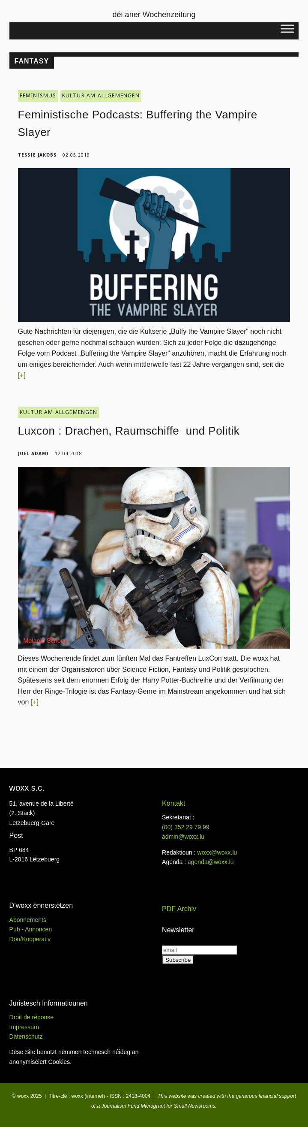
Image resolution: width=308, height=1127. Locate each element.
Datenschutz (26, 1036)
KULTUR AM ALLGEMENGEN (101, 95)
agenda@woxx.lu (211, 861)
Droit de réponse (31, 1017)
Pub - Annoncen (30, 929)
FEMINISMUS (38, 95)
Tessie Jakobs (37, 155)
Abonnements (27, 919)
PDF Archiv (179, 908)
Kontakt (173, 803)
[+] (22, 375)
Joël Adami (33, 453)
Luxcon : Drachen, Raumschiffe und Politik (130, 430)
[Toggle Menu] (287, 28)
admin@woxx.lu (183, 836)
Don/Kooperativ (30, 939)
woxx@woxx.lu (217, 852)
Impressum (24, 1027)
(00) (185, 827)
